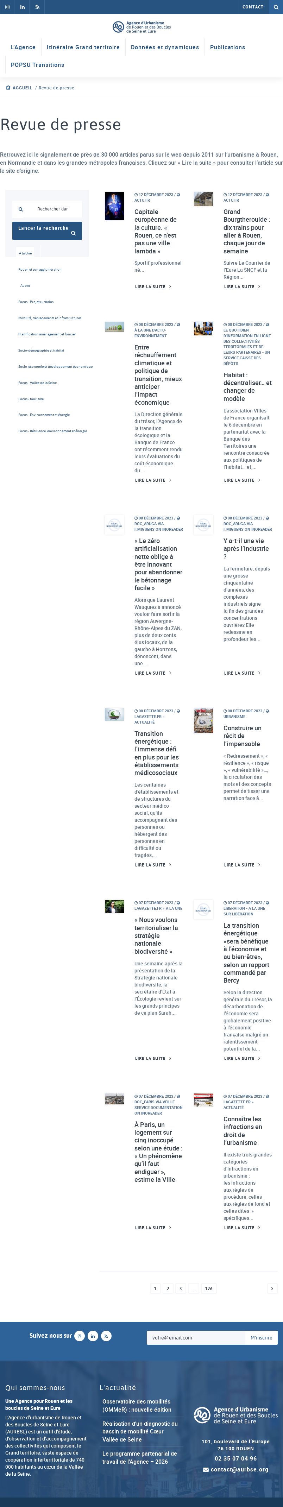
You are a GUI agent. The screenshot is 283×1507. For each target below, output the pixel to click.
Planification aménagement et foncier (27, 335)
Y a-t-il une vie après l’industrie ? (246, 550)
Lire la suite (150, 287)
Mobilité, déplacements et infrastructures (27, 319)
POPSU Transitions (37, 65)
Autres (25, 286)
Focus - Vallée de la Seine (27, 384)
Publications (227, 47)
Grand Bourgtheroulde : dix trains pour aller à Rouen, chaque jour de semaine (247, 231)
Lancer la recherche (47, 231)
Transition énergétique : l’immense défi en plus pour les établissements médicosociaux (156, 754)
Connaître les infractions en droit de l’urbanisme (243, 1133)
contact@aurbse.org (236, 1472)
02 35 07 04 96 (236, 1461)
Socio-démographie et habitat (27, 351)
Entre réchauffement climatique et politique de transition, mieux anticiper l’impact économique (158, 375)
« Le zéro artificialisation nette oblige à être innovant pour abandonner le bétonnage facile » (158, 565)
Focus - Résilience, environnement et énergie (27, 433)
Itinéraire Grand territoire (83, 47)
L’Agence (23, 47)
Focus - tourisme (27, 400)
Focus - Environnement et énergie (27, 417)
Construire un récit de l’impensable (243, 737)
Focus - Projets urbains (27, 302)
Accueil (23, 87)
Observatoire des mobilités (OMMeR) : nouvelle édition (136, 1408)
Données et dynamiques (165, 47)
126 (209, 1291)
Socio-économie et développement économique (27, 368)
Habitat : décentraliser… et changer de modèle (248, 387)
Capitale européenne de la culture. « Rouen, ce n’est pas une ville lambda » (155, 231)
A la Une (25, 253)
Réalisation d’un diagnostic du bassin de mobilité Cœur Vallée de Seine (140, 1434)
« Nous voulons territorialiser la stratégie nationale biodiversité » (156, 937)
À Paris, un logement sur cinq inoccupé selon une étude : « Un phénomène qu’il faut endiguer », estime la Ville (158, 1154)
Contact (253, 7)
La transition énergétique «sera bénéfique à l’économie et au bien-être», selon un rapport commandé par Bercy (246, 954)
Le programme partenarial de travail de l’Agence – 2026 (139, 1460)
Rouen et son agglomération (27, 269)
